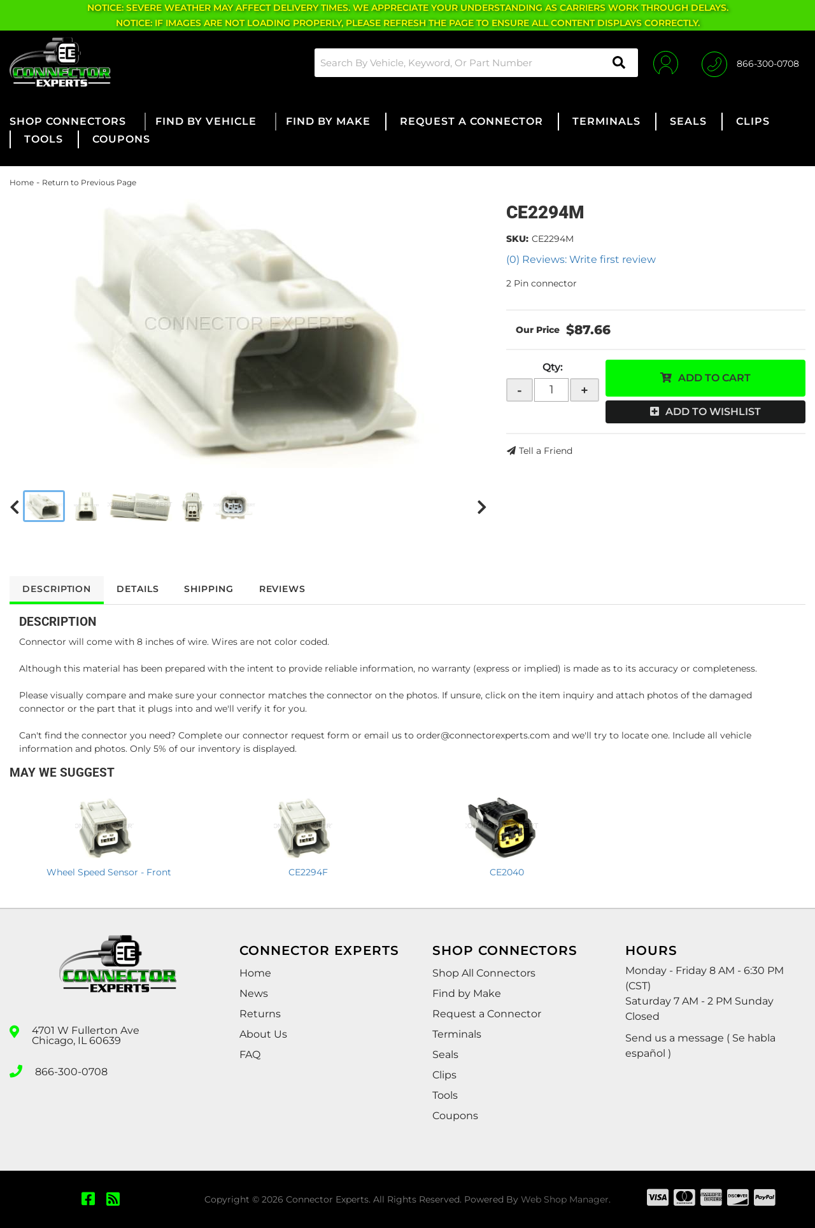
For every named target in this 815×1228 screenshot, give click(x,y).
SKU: (517, 238)
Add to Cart (714, 378)
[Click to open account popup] (664, 62)
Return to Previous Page (89, 182)
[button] (473, 62)
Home (22, 182)
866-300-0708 (71, 1070)
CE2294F (308, 872)
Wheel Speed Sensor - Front (108, 872)
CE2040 (507, 872)
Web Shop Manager (565, 1199)
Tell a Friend (545, 450)
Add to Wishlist (713, 412)
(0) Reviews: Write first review (581, 259)
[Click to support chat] (750, 62)
